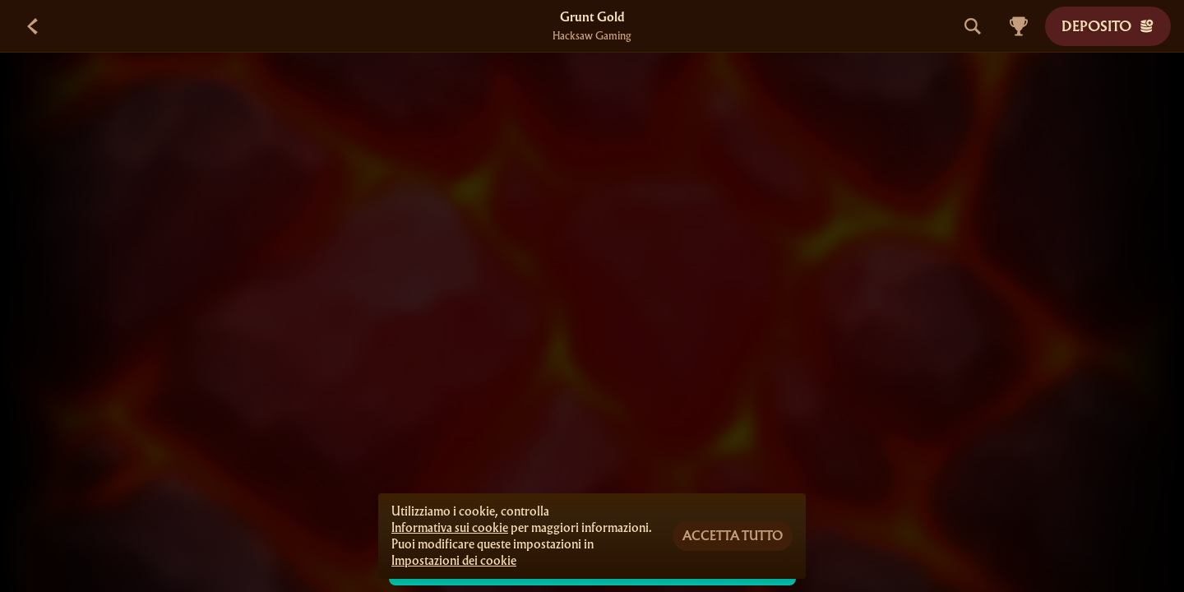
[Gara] (1018, 26)
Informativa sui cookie (449, 528)
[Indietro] (33, 26)
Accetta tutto (732, 536)
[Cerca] (972, 26)
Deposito (1107, 25)
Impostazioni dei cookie (453, 560)
